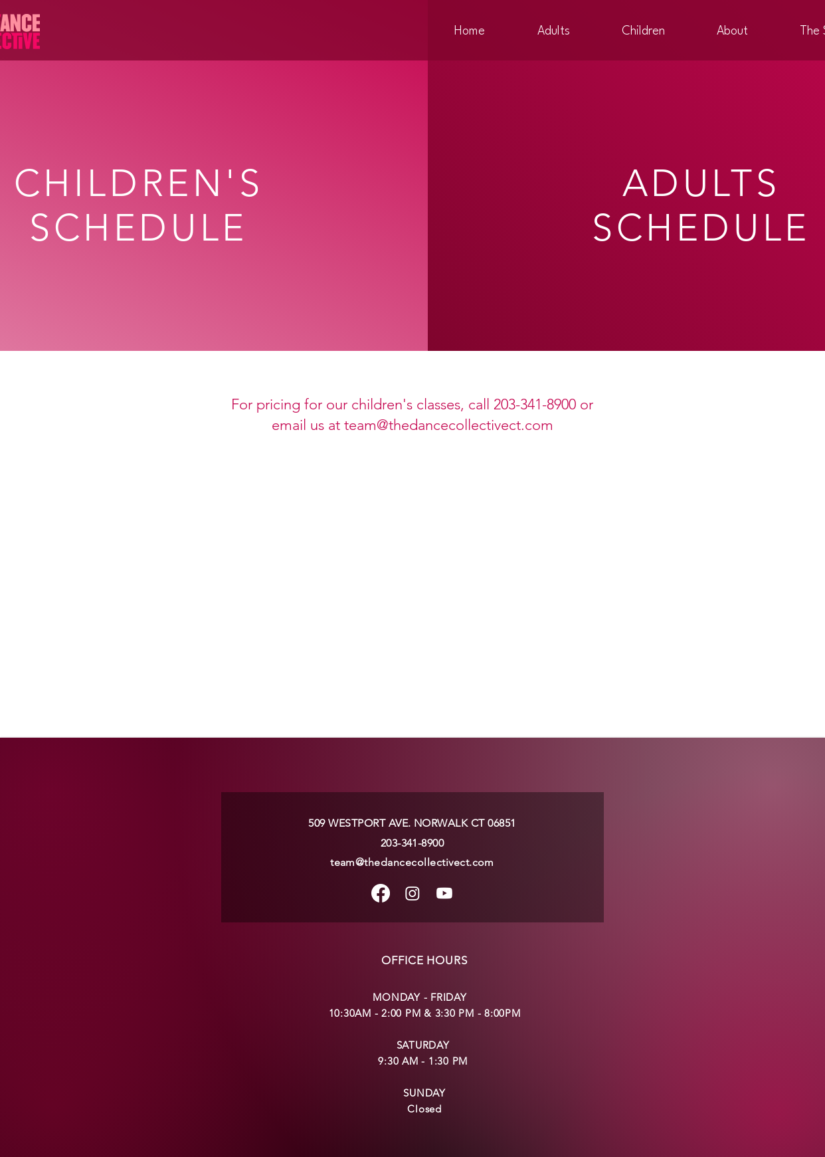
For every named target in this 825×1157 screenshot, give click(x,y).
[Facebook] (380, 893)
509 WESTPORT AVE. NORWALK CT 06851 (411, 823)
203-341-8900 (412, 843)
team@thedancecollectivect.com (448, 425)
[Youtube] (444, 893)
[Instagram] (412, 893)
